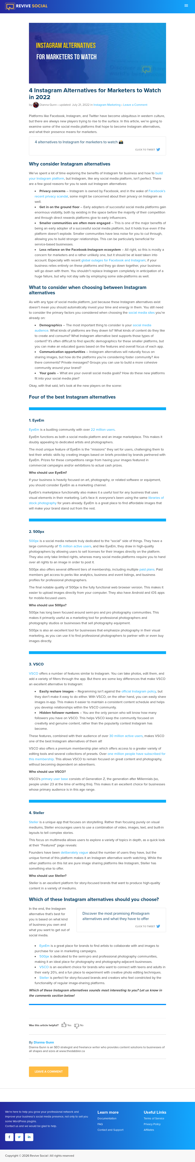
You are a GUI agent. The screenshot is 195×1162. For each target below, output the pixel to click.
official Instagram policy (138, 691)
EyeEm (34, 429)
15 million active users (75, 546)
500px (34, 541)
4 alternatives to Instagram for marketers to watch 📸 (79, 142)
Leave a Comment (135, 105)
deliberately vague (74, 852)
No (78, 1025)
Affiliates (149, 1130)
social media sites (142, 312)
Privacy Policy (152, 1124)
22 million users (103, 429)
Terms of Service (154, 1118)
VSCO (33, 673)
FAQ (100, 1124)
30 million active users (126, 736)
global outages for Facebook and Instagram (113, 260)
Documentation (107, 1118)
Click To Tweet (147, 149)
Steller (33, 822)
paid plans (146, 569)
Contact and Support (110, 1130)
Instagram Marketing (107, 105)
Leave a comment (49, 1072)
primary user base (54, 779)
